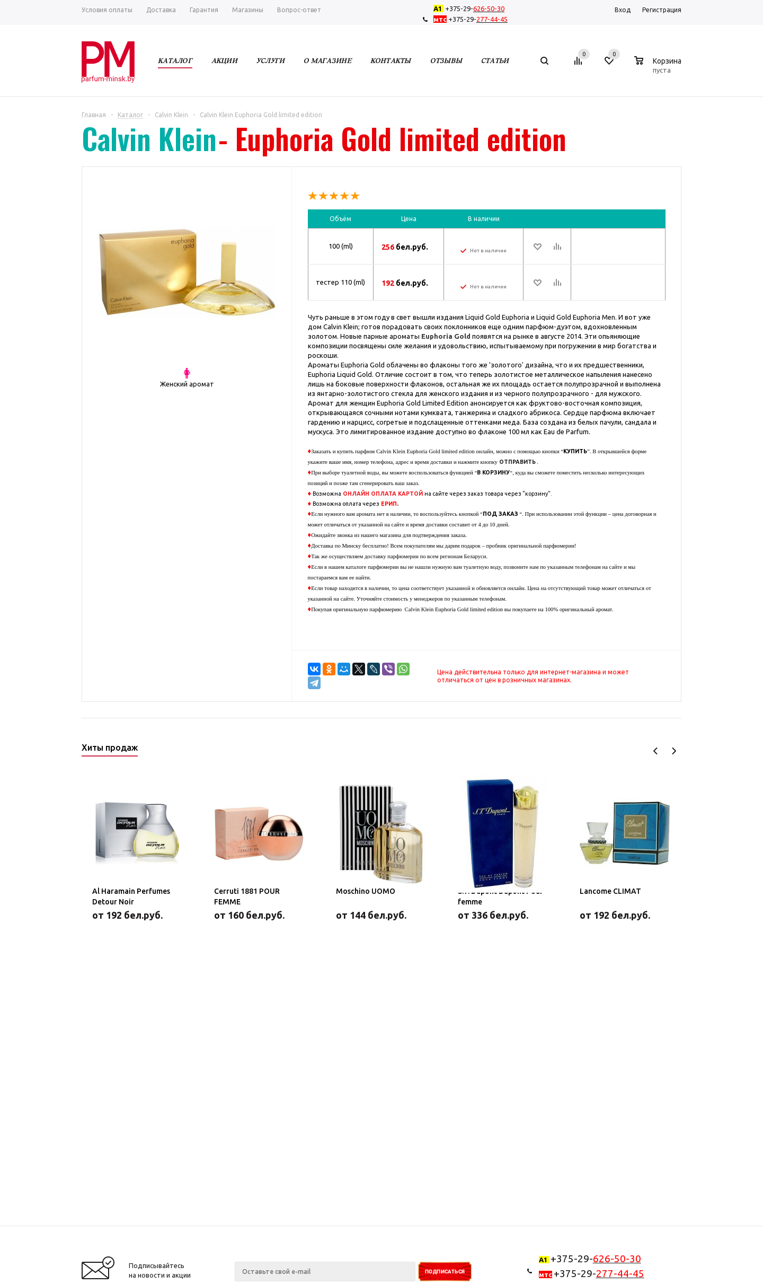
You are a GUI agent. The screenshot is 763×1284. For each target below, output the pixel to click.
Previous (655, 751)
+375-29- (471, 8)
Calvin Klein (149, 138)
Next (673, 751)
